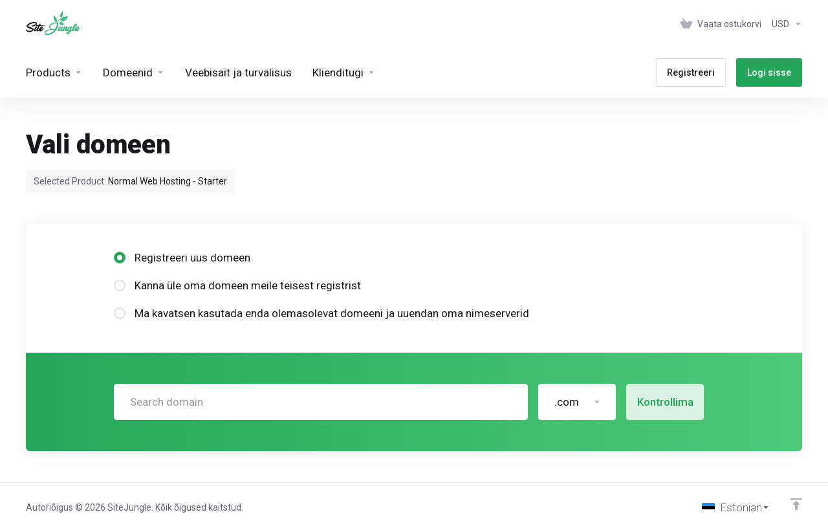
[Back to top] (796, 504)
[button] (577, 402)
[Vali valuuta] (784, 24)
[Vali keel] (736, 507)
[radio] (119, 257)
